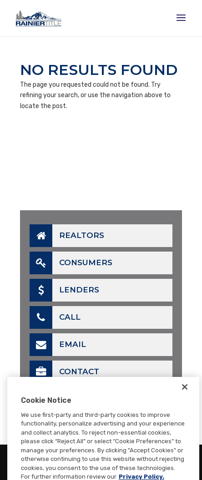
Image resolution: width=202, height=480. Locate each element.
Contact (64, 372)
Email (58, 344)
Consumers (71, 263)
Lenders (64, 290)
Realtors (67, 235)
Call (55, 317)
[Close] (185, 396)
